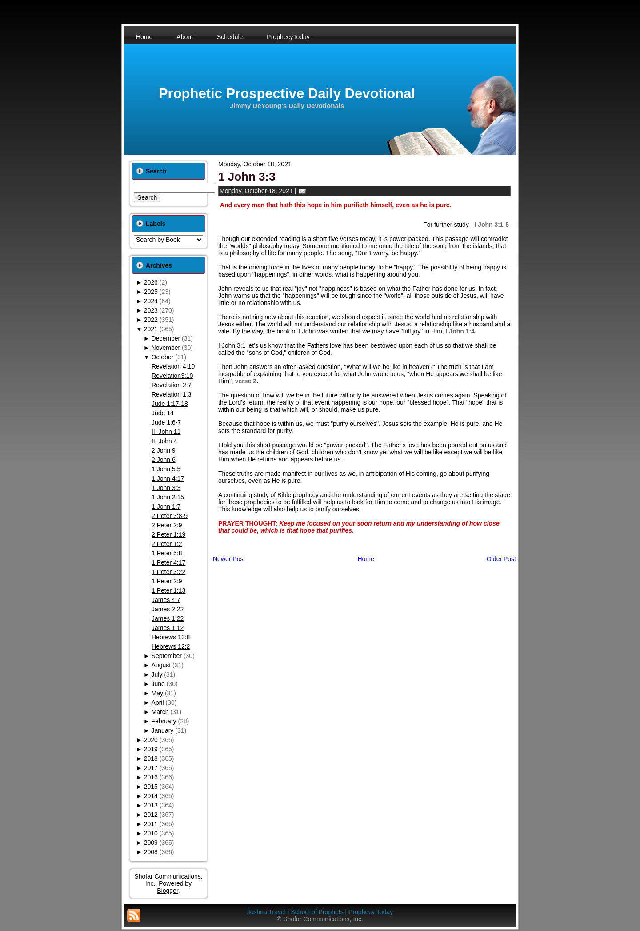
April (158, 702)
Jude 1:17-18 (170, 403)
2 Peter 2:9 (167, 525)
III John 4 (164, 441)
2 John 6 (164, 459)
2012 (151, 814)
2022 (151, 319)
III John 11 (166, 431)
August (161, 665)
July (157, 674)
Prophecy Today (370, 911)
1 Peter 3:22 (168, 571)
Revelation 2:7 (172, 385)
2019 (151, 749)
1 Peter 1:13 (168, 590)
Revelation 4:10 (173, 366)
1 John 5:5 (166, 469)
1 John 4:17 (168, 478)
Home (365, 558)
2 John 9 (164, 450)
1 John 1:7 (166, 506)
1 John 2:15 (168, 497)
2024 (151, 301)
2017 (151, 767)
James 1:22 (168, 618)
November (166, 347)
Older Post (501, 558)
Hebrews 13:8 (171, 637)
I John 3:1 (232, 345)
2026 (151, 282)
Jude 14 (163, 413)
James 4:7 (166, 599)
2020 (151, 739)
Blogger (167, 890)
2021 (151, 329)
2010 (151, 833)
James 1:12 (168, 627)
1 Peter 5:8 (167, 553)
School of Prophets (317, 911)
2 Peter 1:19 (168, 534)
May (157, 693)
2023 (151, 310)
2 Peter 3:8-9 (170, 515)
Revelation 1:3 (172, 394)
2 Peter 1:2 (167, 543)
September (167, 655)
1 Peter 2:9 (167, 581)
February (164, 721)
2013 (151, 805)
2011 (151, 823)
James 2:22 (168, 609)
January (163, 730)
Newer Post (229, 558)
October (163, 357)
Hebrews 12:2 (171, 646)
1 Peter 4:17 (168, 562)
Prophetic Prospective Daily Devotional (287, 93)
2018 (151, 758)
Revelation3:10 (172, 375)
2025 (151, 291)
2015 (151, 786)
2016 (151, 777)
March (160, 711)
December (166, 338)
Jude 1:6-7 (166, 422)
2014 (151, 795)
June (158, 683)
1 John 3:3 (166, 487)
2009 (151, 842)
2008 (151, 851)
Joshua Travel (266, 911)
